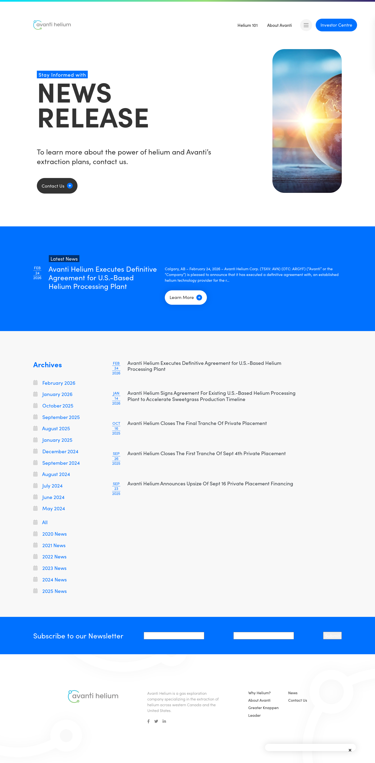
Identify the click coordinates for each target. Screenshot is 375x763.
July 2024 (48, 485)
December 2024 (55, 451)
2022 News (49, 556)
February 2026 (54, 382)
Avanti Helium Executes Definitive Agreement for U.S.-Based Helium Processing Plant (204, 365)
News (293, 692)
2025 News (50, 590)
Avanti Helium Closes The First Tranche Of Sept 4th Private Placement (206, 453)
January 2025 (52, 439)
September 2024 (56, 462)
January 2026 (52, 393)
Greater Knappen (263, 707)
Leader (254, 715)
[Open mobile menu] (306, 25)
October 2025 (53, 405)
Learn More (186, 297)
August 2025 (51, 428)
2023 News (49, 567)
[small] (148, 721)
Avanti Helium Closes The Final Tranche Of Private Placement (197, 422)
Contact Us (53, 186)
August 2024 (51, 473)
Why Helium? (259, 692)
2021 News (49, 545)
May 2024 (49, 508)
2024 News (50, 579)
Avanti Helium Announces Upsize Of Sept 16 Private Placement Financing (210, 483)
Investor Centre (336, 25)
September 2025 (56, 416)
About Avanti (259, 700)
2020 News (50, 533)
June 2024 (49, 496)
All (40, 522)
